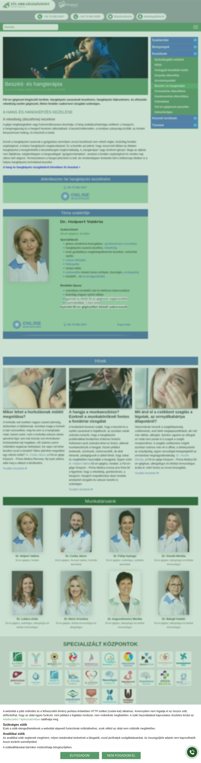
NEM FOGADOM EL (121, 755)
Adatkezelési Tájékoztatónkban (22, 719)
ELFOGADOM (80, 755)
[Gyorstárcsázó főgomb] (192, 752)
